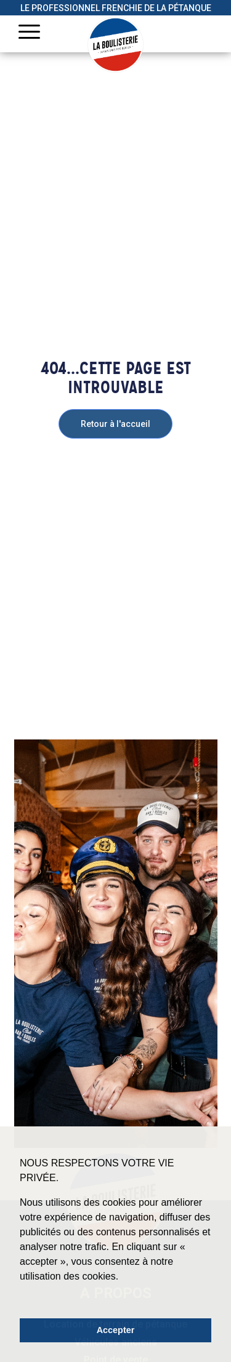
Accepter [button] (116, 1330)
